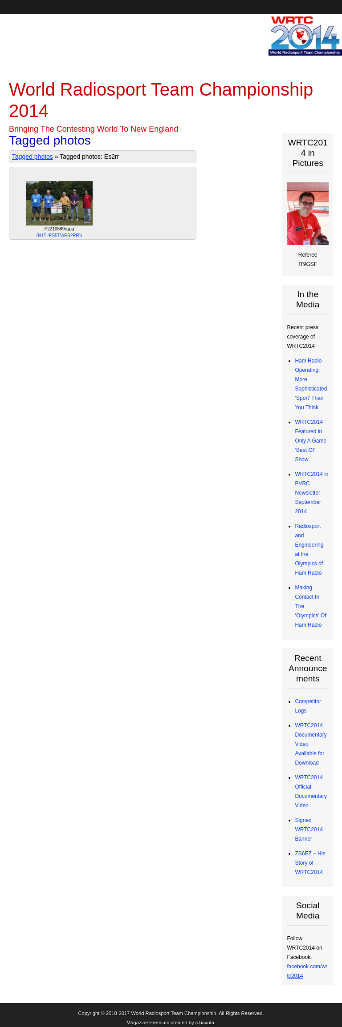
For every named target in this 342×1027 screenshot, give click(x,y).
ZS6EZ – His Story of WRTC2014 (310, 862)
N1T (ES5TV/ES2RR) (59, 235)
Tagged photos (32, 156)
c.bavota (204, 1022)
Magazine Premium (147, 1022)
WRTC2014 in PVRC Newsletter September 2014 (311, 493)
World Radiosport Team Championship (173, 1013)
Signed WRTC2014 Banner (308, 829)
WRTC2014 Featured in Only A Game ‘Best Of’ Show (310, 441)
